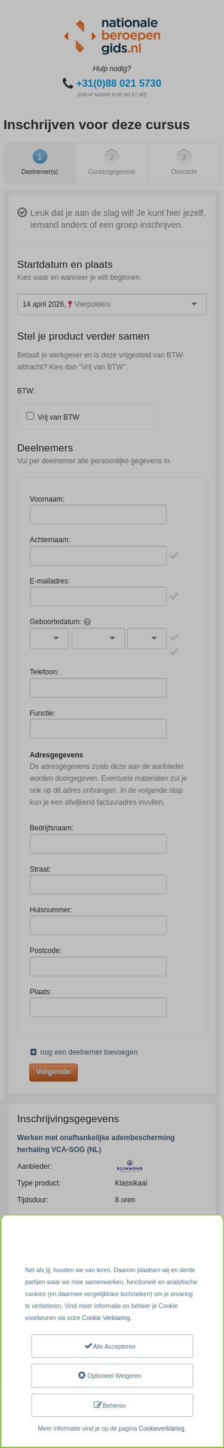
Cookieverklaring (161, 1428)
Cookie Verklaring (106, 1318)
